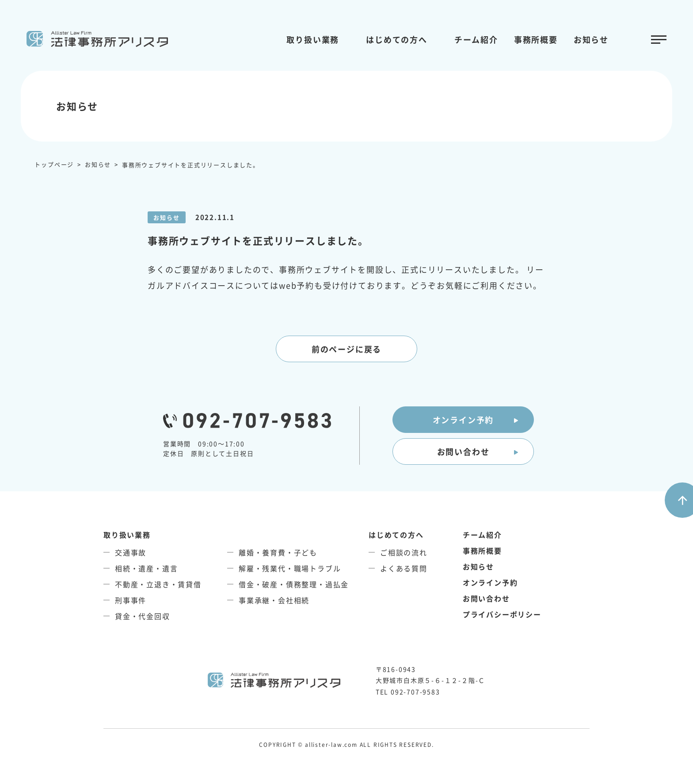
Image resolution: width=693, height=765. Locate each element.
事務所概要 (536, 39)
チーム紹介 (476, 39)
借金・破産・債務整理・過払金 (294, 584)
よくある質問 (403, 568)
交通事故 (130, 552)
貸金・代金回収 (142, 616)
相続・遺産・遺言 (146, 568)
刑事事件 (130, 600)
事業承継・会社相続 (274, 600)
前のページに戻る (346, 349)
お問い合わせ (463, 451)
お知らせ (591, 39)
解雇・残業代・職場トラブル (290, 568)
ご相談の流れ (403, 552)
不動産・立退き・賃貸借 (158, 584)
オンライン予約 (463, 419)
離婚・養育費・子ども (278, 552)
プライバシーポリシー (502, 614)
